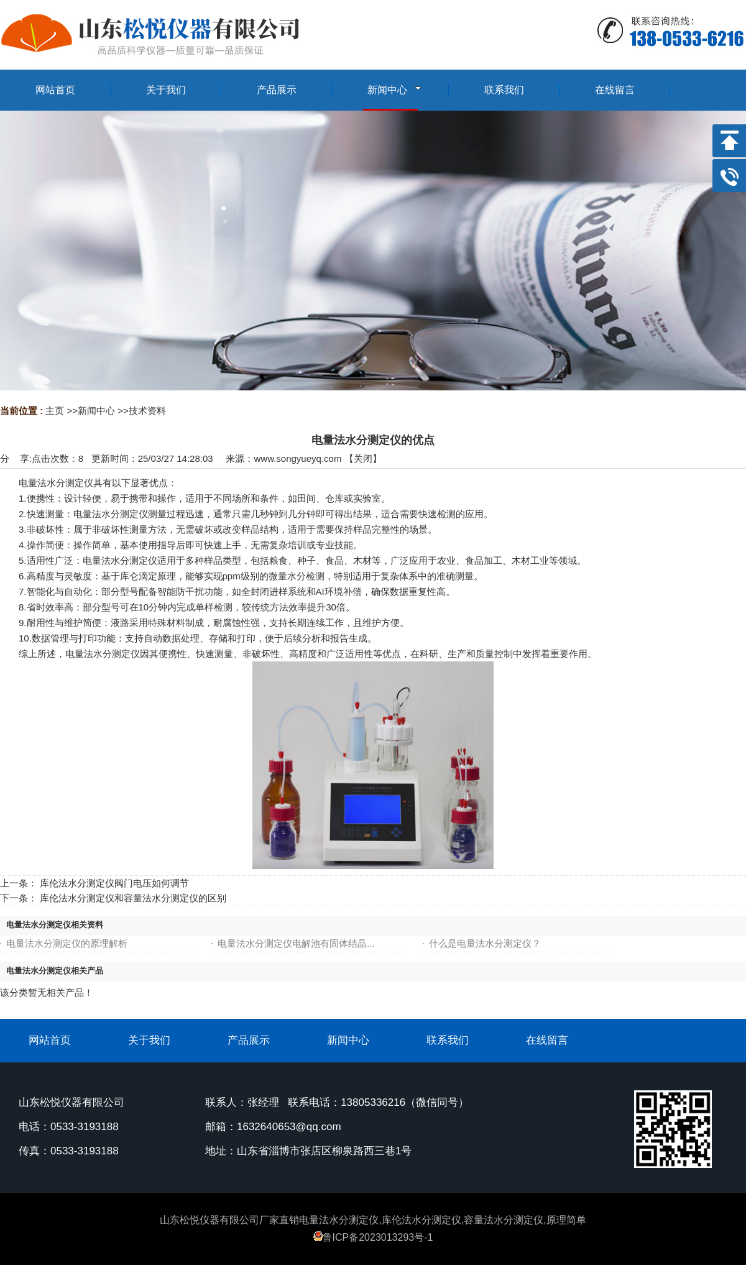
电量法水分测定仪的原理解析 (66, 943)
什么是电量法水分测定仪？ (485, 943)
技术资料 (147, 410)
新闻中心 (96, 410)
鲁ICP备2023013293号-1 (373, 1237)
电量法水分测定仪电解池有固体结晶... (296, 943)
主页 (54, 410)
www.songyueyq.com (297, 458)
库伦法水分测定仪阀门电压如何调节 (114, 883)
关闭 (363, 458)
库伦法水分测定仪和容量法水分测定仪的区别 (133, 898)
